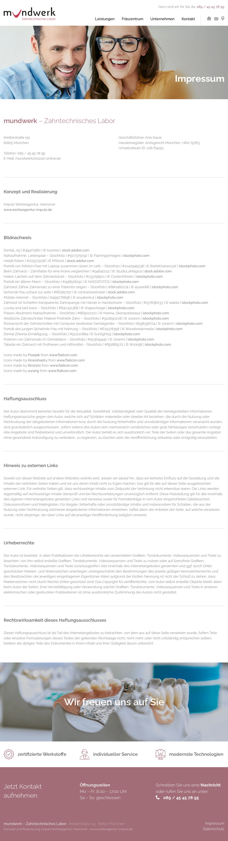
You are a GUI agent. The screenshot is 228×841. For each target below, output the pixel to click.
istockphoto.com (136, 255)
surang (33, 371)
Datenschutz (213, 829)
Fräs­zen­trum (132, 19)
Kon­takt (188, 19)
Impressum (214, 823)
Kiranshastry (37, 360)
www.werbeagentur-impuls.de (28, 210)
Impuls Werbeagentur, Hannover (64, 829)
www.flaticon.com (63, 355)
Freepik (34, 355)
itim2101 (34, 365)
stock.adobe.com (75, 250)
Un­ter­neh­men (162, 19)
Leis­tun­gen (105, 19)
